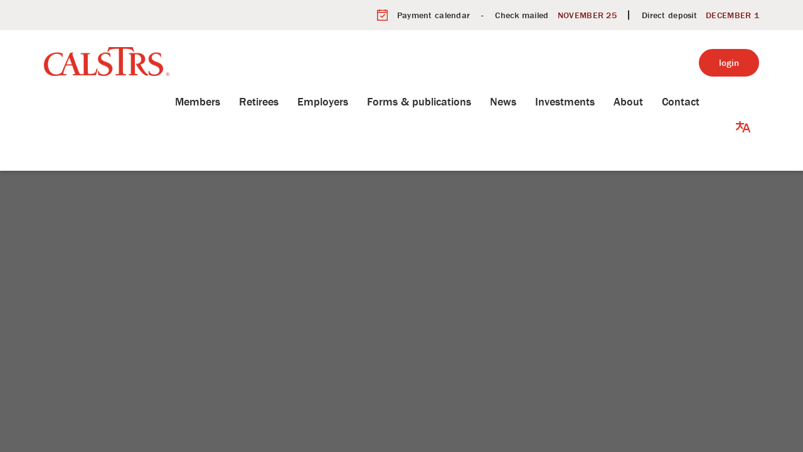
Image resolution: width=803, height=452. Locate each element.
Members (216, 101)
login (729, 62)
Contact (699, 101)
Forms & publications (438, 101)
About (647, 101)
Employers (341, 101)
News (522, 101)
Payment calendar (433, 15)
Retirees (277, 101)
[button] (743, 102)
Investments (584, 101)
